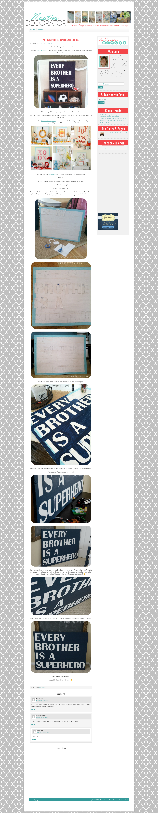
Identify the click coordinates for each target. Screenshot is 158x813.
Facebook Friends (113, 142)
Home (32, 30)
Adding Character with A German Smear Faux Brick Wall (112, 120)
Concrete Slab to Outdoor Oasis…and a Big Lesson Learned (113, 118)
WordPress (122, 800)
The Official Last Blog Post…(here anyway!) (109, 115)
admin (41, 43)
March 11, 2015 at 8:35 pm (42, 717)
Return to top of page (35, 800)
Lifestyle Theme (103, 800)
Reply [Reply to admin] (34, 739)
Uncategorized (42, 687)
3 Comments (49, 43)
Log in (126, 800)
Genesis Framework (113, 800)
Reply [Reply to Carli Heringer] (33, 724)
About (40, 30)
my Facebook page (42, 50)
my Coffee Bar (53, 174)
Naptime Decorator (79, 19)
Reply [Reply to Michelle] (33, 710)
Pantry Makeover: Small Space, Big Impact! (109, 116)
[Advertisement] (79, 6)
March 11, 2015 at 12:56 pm (42, 700)
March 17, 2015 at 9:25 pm (43, 732)
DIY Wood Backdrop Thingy (48, 121)
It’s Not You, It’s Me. (104, 122)
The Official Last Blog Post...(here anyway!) (117, 133)
